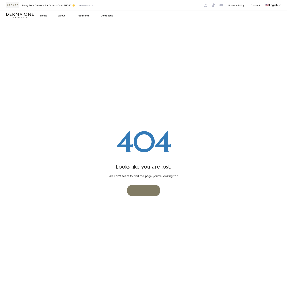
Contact (255, 5)
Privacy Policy (236, 5)
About (61, 15)
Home (43, 15)
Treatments (83, 15)
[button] (273, 5)
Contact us (106, 15)
